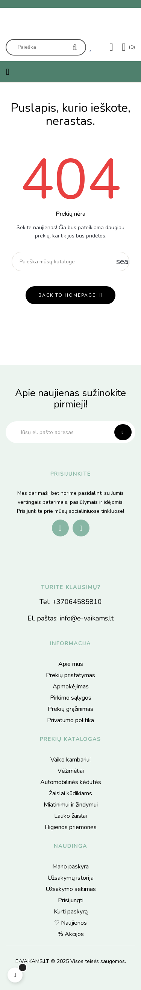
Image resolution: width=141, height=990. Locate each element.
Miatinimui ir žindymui (71, 805)
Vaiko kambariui (70, 760)
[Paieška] (70, 261)
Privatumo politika (70, 720)
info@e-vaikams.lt (86, 618)
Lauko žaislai (70, 816)
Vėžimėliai (71, 771)
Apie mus (70, 664)
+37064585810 (77, 601)
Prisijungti (70, 900)
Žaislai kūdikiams (70, 793)
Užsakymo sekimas (70, 889)
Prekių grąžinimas (70, 709)
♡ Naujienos (70, 923)
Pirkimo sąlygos (70, 698)
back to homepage (67, 295)
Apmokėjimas (71, 686)
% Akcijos (71, 934)
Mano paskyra (70, 866)
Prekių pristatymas (70, 675)
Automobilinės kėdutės (70, 782)
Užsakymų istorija (70, 878)
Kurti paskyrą (71, 911)
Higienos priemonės (71, 827)
